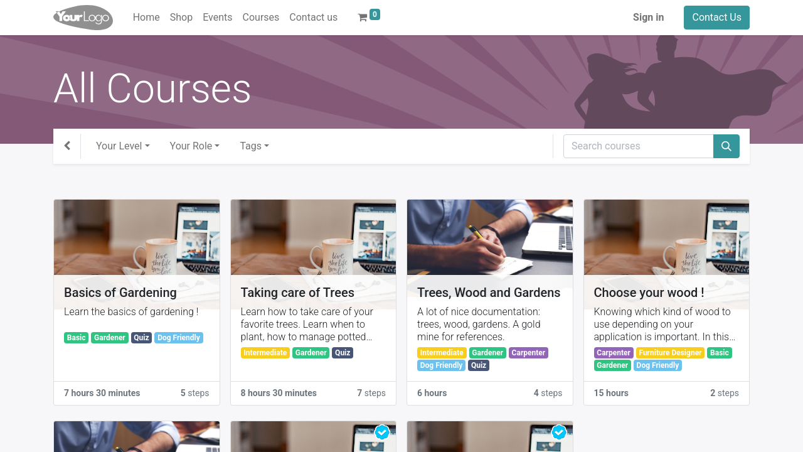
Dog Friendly (178, 337)
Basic (76, 337)
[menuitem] (146, 17)
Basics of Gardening (120, 292)
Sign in (648, 17)
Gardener (109, 337)
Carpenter (529, 352)
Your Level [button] (119, 146)
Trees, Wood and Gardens (489, 292)
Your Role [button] (191, 146)
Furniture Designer (670, 352)
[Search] (726, 146)
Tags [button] (251, 146)
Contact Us (717, 17)
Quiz (141, 337)
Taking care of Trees (297, 292)
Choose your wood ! (649, 292)
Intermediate (265, 352)
